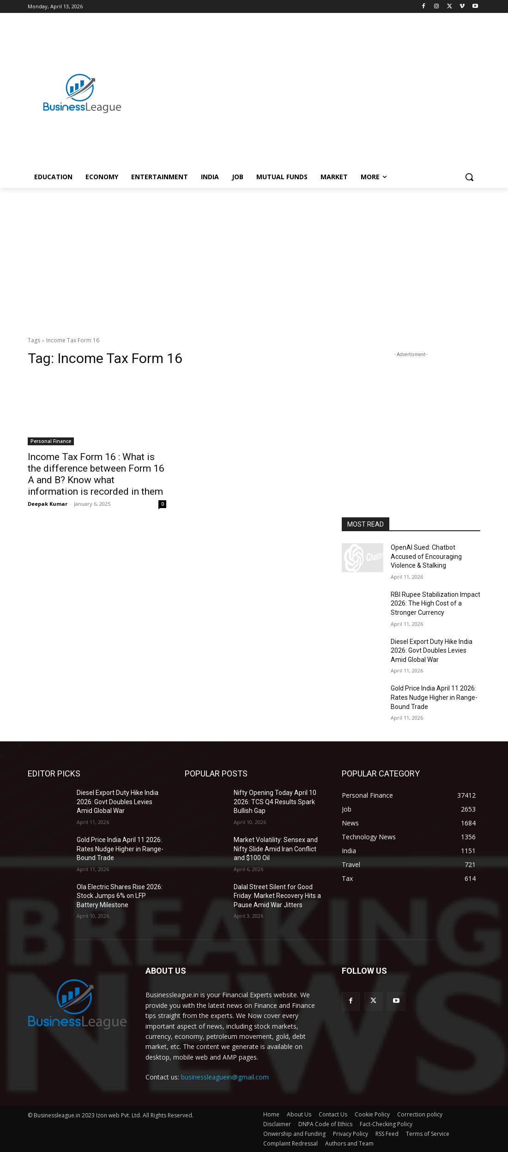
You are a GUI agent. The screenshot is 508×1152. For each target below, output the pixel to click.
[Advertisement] (308, 83)
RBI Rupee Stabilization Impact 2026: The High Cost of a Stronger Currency (435, 603)
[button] (469, 177)
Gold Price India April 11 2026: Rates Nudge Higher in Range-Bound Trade (434, 697)
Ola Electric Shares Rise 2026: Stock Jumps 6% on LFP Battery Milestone (120, 896)
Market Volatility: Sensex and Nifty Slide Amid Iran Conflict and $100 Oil (276, 848)
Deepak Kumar (47, 503)
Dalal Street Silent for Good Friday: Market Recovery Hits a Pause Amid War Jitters (277, 896)
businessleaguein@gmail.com (225, 1077)
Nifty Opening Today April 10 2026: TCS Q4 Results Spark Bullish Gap (275, 801)
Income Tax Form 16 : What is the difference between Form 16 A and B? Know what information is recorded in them (96, 474)
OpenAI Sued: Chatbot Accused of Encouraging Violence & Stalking (426, 556)
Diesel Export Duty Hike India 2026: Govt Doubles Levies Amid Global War (431, 650)
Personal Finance (50, 441)
